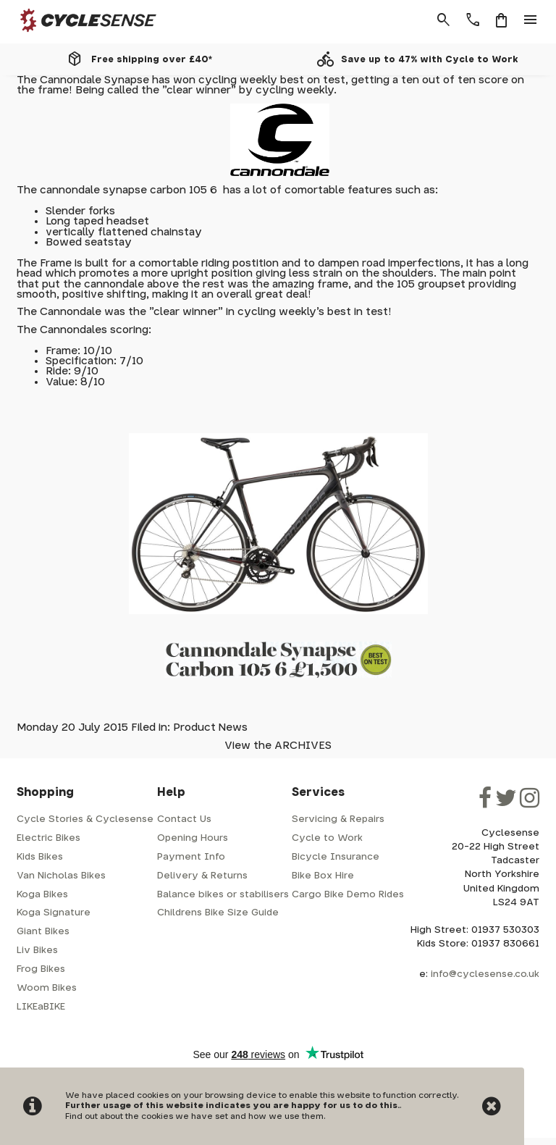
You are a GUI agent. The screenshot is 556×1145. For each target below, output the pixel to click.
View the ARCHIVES (278, 745)
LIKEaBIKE (41, 1007)
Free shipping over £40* (151, 59)
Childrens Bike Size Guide (218, 913)
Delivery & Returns (202, 876)
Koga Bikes (42, 894)
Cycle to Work (327, 838)
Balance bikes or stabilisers (223, 894)
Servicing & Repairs (338, 819)
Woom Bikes (47, 988)
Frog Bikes (41, 969)
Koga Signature (53, 913)
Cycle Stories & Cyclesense (85, 819)
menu (530, 20)
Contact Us (184, 819)
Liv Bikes (37, 950)
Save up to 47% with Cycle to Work (429, 59)
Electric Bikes (48, 838)
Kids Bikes (40, 857)
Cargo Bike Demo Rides (348, 894)
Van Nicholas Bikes (61, 876)
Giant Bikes (43, 931)
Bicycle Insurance (335, 857)
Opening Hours (192, 838)
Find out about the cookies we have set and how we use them (194, 1116)
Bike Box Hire (323, 876)
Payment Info (191, 857)
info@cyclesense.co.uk (485, 974)
